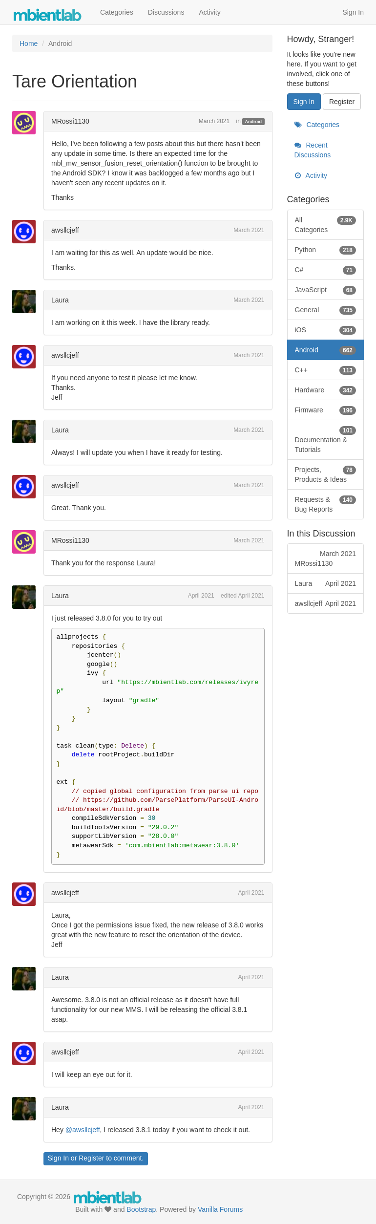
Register (91, 1158)
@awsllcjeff (82, 1130)
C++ (325, 370)
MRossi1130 (70, 121)
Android (253, 121)
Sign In (353, 12)
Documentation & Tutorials (325, 439)
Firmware (325, 410)
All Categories (325, 224)
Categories (116, 12)
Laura (60, 300)
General (325, 310)
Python (325, 250)
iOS (325, 330)
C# (325, 270)
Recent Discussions (312, 150)
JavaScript (325, 290)
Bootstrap (141, 1209)
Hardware (325, 390)
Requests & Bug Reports (325, 503)
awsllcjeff (65, 230)
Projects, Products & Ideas (325, 474)
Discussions (166, 12)
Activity (209, 12)
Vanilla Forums (220, 1209)
